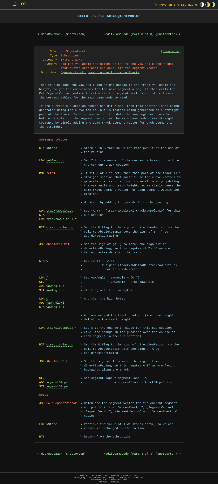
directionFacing (59, 228)
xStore (51, 148)
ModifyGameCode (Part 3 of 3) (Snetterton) (140, 34)
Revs (175, 5)
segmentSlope (57, 382)
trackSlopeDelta (59, 328)
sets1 (50, 173)
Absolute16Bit (58, 244)
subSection (55, 161)
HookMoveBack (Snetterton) (63, 34)
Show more (171, 51)
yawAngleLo (55, 286)
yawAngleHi (55, 303)
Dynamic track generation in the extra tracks (100, 72)
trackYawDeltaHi (59, 219)
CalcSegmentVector (61, 403)
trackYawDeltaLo (59, 211)
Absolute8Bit (57, 361)
